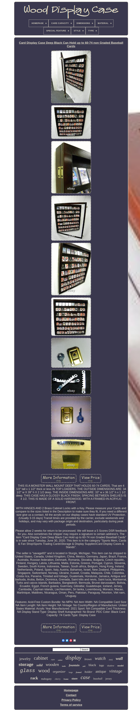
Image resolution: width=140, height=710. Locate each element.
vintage (115, 671)
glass (27, 671)
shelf (111, 659)
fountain (74, 665)
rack (34, 678)
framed (78, 672)
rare (53, 659)
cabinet (41, 658)
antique (100, 671)
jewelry (25, 659)
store (75, 678)
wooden (52, 664)
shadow (110, 665)
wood (44, 670)
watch (100, 658)
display (73, 658)
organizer (59, 671)
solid (39, 665)
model (120, 665)
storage (26, 664)
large (71, 672)
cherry (58, 679)
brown (88, 659)
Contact (71, 695)
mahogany (46, 678)
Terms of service (71, 704)
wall (119, 658)
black (92, 665)
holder (88, 671)
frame (66, 679)
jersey (108, 678)
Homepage (71, 690)
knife (64, 666)
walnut (60, 660)
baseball (97, 678)
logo (101, 665)
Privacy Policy (71, 700)
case (85, 677)
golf (84, 666)
